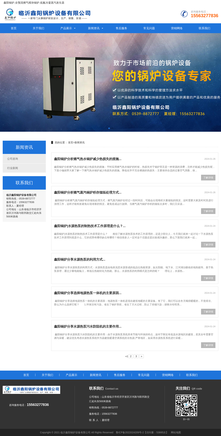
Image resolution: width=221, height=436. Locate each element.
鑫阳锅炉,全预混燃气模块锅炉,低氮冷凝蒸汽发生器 (34, 2)
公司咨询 (12, 158)
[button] (109, 128)
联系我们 (204, 28)
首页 (14, 28)
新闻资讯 (94, 28)
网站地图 (176, 432)
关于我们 (38, 28)
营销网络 (177, 28)
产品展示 (66, 28)
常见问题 (149, 28)
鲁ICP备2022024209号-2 (130, 432)
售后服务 (121, 28)
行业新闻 (12, 168)
